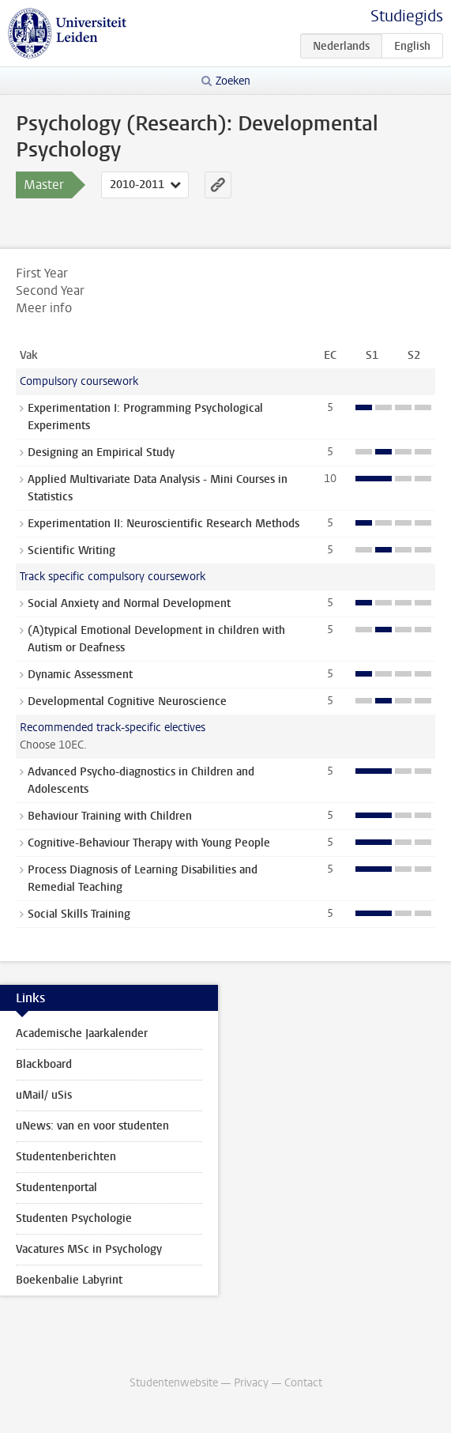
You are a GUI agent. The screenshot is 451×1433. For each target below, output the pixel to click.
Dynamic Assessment (80, 674)
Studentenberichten (66, 1156)
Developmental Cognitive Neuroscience (127, 701)
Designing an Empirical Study (101, 452)
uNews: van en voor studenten (92, 1125)
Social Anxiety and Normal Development (129, 603)
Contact (303, 1382)
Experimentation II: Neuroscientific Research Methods (163, 523)
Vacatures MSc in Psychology (89, 1249)
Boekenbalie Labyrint (69, 1280)
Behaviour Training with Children (110, 816)
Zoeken (233, 81)
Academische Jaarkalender (82, 1033)
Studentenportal (56, 1187)
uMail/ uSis (44, 1095)
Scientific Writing (71, 550)
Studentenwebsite (174, 1382)
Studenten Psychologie (74, 1218)
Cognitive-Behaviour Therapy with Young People (149, 842)
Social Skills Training (79, 914)
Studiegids (406, 16)
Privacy (251, 1382)
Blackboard (44, 1064)
